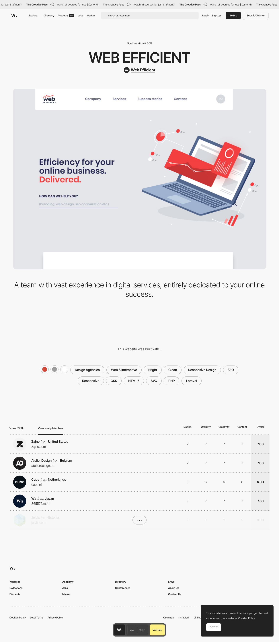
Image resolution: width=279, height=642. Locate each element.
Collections (15, 587)
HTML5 (133, 381)
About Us (173, 587)
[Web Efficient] (139, 70)
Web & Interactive (124, 370)
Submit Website (256, 15)
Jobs (80, 15)
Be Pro (233, 15)
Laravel (191, 381)
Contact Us (174, 594)
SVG (154, 381)
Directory (49, 15)
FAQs (171, 581)
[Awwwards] (14, 15)
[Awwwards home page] (119, 629)
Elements (14, 594)
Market (91, 15)
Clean (172, 370)
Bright (152, 370)
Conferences (122, 587)
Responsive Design (202, 370)
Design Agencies (87, 370)
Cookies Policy (17, 617)
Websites (14, 581)
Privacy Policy (55, 617)
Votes (142, 629)
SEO (231, 370)
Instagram (184, 617)
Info (132, 629)
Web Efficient (139, 57)
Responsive (90, 381)
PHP (171, 381)
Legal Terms (36, 617)
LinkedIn (198, 617)
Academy (66, 15)
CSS (114, 381)
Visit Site (157, 629)
